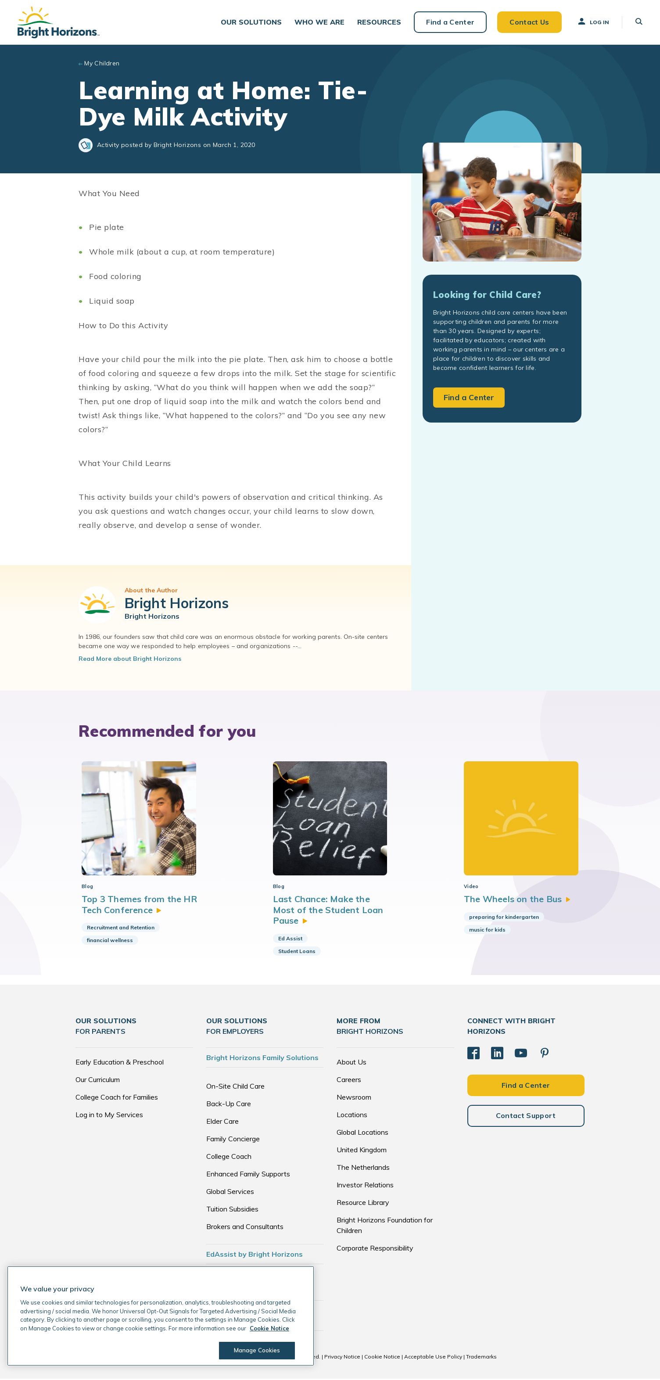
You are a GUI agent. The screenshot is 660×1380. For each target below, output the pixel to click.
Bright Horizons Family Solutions (262, 1058)
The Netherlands (363, 1168)
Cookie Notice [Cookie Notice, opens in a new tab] (269, 1328)
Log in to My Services (109, 1115)
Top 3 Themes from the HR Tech (139, 906)
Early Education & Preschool (119, 1063)
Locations (352, 1115)
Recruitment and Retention (120, 928)
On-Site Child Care (235, 1087)
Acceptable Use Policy (433, 1358)
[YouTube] (521, 1054)
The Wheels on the (516, 900)
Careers (349, 1080)
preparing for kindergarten (503, 918)
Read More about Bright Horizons (130, 659)
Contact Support (526, 1116)
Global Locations (362, 1133)
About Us (351, 1063)
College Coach (228, 1157)
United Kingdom (362, 1151)
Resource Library (363, 1203)
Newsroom (354, 1098)
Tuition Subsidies (232, 1210)
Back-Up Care (228, 1104)
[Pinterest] (544, 1054)
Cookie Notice (382, 1358)
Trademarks (481, 1358)
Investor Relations (365, 1186)
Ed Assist (289, 939)
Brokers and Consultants (244, 1227)
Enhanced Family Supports (248, 1175)
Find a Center (450, 22)
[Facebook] (473, 1054)
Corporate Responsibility (375, 1249)
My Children (102, 63)
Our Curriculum (97, 1080)
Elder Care (222, 1122)
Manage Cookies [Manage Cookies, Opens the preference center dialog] (257, 1350)
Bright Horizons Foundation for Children (385, 1226)
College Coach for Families (116, 1098)
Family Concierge (233, 1140)
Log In (593, 21)
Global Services (230, 1192)
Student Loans (296, 952)
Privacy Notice (342, 1358)
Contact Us (529, 22)
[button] (251, 22)
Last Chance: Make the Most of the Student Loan (327, 911)
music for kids (486, 931)
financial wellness (110, 941)
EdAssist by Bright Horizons (254, 1255)
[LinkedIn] (497, 1054)
